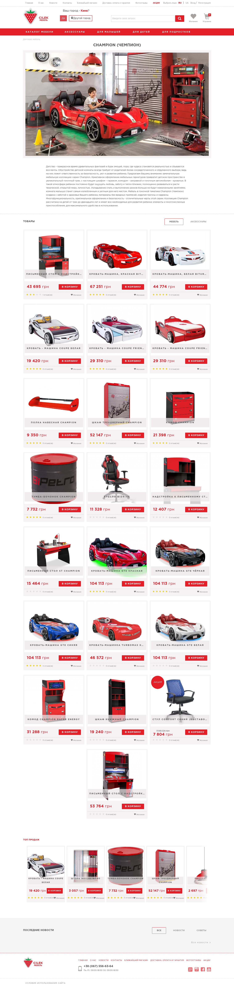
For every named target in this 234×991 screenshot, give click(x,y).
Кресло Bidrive (117, 498)
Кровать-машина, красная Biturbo (117, 276)
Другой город (80, 18)
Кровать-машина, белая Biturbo (181, 276)
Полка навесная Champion (53, 424)
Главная (29, 3)
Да (63, 18)
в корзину (69, 287)
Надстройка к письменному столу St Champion (181, 498)
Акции (156, 3)
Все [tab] (159, 930)
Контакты (67, 3)
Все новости (201, 942)
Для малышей (110, 32)
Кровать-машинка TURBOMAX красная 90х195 (117, 647)
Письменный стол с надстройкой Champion (54, 276)
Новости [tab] (179, 930)
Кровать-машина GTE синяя (53, 647)
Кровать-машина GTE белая (180, 647)
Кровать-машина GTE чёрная (180, 573)
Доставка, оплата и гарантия (116, 3)
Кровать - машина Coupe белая (54, 350)
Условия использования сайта (45, 983)
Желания (75, 295)
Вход (193, 3)
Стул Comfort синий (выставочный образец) (181, 721)
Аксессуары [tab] (198, 222)
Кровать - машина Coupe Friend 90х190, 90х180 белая (117, 350)
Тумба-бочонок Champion (54, 498)
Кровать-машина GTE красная (117, 573)
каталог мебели (40, 32)
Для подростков (178, 32)
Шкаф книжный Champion (117, 721)
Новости (53, 3)
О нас (41, 3)
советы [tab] (201, 930)
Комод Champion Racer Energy (53, 721)
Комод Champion (180, 424)
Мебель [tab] (174, 222)
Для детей (143, 32)
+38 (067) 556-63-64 (98, 966)
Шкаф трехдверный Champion (117, 424)
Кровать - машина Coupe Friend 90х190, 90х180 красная (181, 350)
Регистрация (204, 3)
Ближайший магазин (87, 3)
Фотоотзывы (141, 3)
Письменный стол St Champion (53, 573)
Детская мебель (31, 39)
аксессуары (76, 32)
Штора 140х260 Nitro (95, 878)
